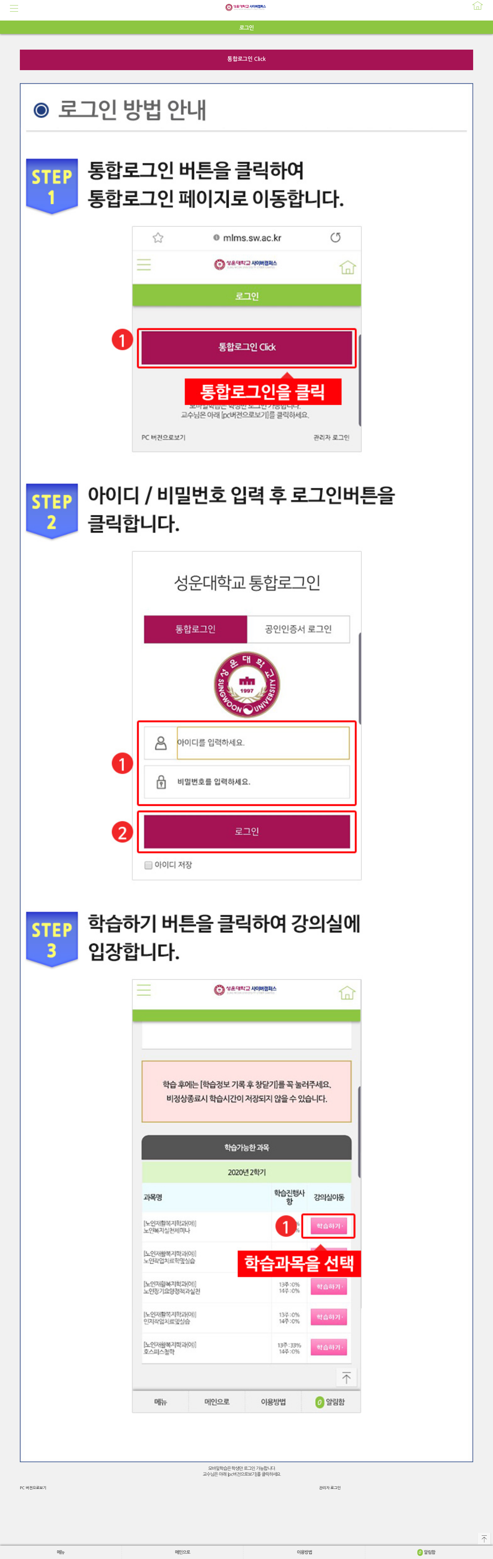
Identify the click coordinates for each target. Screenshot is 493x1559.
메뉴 (60, 1552)
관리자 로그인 (330, 1488)
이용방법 (304, 1552)
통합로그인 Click (246, 59)
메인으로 (182, 1552)
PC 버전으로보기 (33, 1488)
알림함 (426, 1552)
